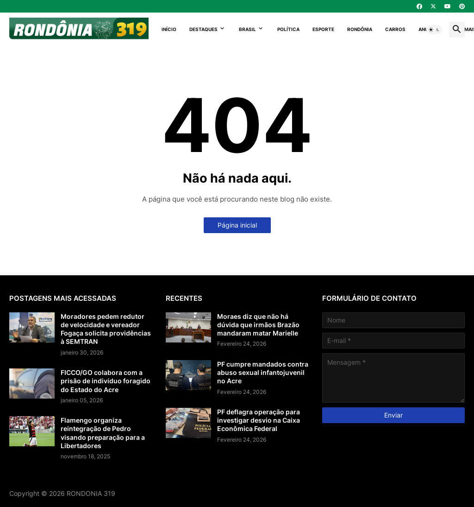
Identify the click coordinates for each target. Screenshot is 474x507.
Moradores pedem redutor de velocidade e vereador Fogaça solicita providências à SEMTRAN (106, 329)
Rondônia (359, 29)
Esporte (323, 29)
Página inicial (237, 225)
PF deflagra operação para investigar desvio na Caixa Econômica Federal (258, 420)
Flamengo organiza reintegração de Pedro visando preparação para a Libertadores (103, 433)
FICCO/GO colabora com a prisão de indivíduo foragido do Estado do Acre (105, 380)
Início (169, 29)
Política (288, 29)
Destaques (203, 29)
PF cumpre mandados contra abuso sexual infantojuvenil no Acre (262, 372)
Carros (395, 29)
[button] (434, 29)
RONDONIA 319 (91, 493)
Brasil (247, 29)
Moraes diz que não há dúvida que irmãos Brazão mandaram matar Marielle (258, 324)
